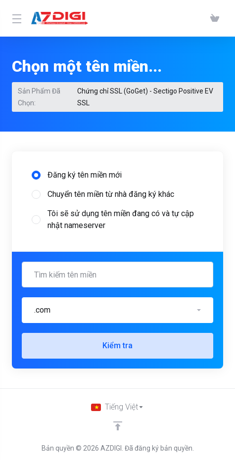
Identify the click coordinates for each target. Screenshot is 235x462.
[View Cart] (214, 18)
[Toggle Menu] (15, 18)
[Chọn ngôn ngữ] (117, 407)
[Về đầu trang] (117, 425)
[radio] (36, 175)
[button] (117, 310)
